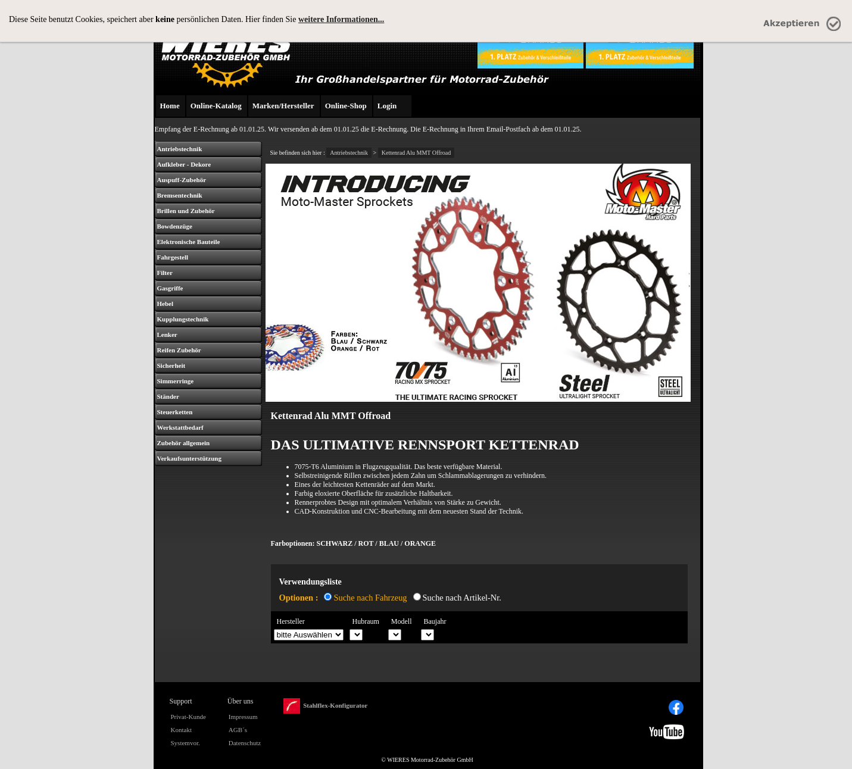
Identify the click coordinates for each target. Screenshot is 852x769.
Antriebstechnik (179, 148)
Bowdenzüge (174, 226)
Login (387, 105)
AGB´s (238, 729)
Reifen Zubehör (179, 350)
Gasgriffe (170, 288)
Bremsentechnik (179, 195)
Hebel (165, 303)
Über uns (240, 701)
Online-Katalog (216, 105)
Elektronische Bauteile (188, 241)
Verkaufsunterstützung (189, 458)
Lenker (167, 334)
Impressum (243, 716)
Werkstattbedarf (180, 427)
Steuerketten (175, 411)
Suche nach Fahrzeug (370, 597)
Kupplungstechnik (183, 319)
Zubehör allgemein (183, 442)
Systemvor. (185, 742)
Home (170, 105)
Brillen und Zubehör (186, 210)
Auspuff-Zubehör (182, 179)
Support (181, 701)
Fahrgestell (173, 257)
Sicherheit (171, 365)
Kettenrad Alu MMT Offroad (416, 152)
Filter (165, 272)
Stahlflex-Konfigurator (325, 706)
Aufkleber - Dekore (184, 164)
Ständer (168, 396)
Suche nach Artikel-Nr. (462, 597)
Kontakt (181, 729)
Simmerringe (175, 380)
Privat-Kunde (188, 716)
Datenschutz (245, 742)
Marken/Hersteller (283, 105)
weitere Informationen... (341, 19)
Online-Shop (346, 105)
